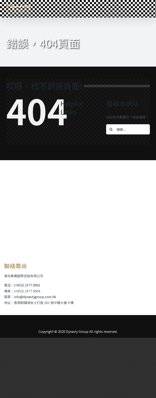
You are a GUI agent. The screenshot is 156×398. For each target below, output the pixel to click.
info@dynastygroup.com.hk (35, 296)
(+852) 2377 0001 (27, 285)
